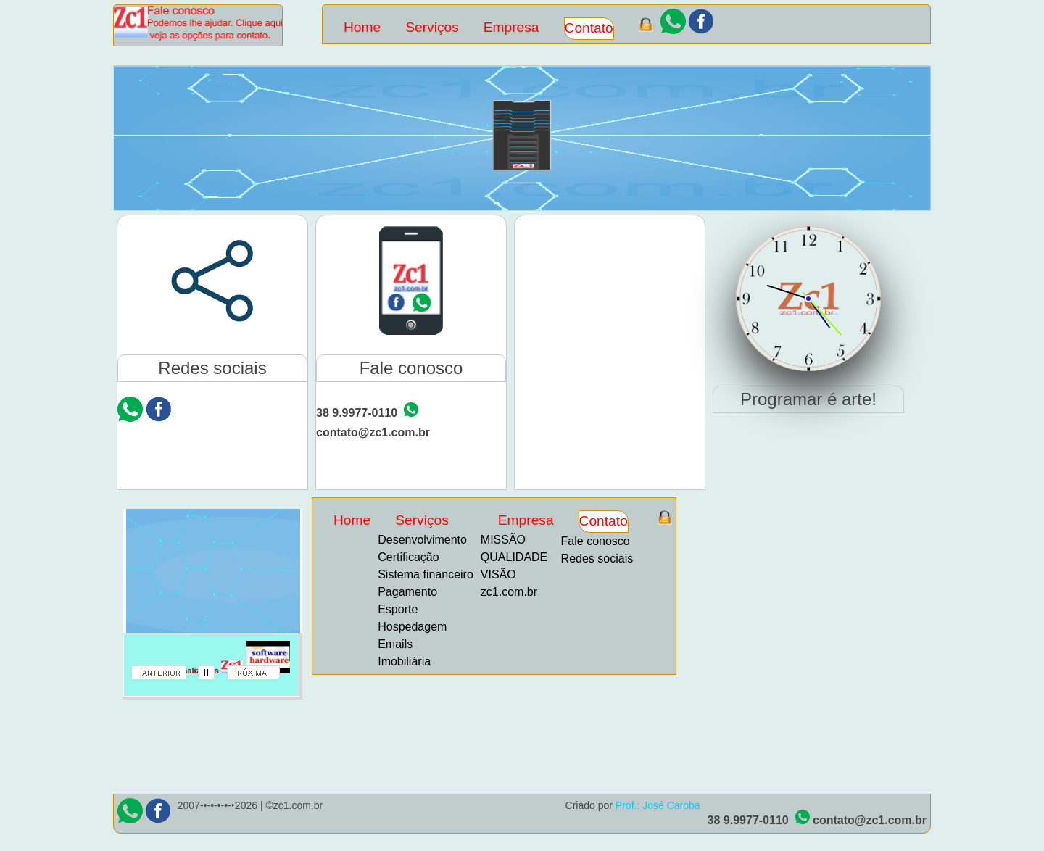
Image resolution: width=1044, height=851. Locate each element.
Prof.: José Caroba (658, 805)
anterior (163, 677)
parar (211, 677)
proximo (259, 677)
